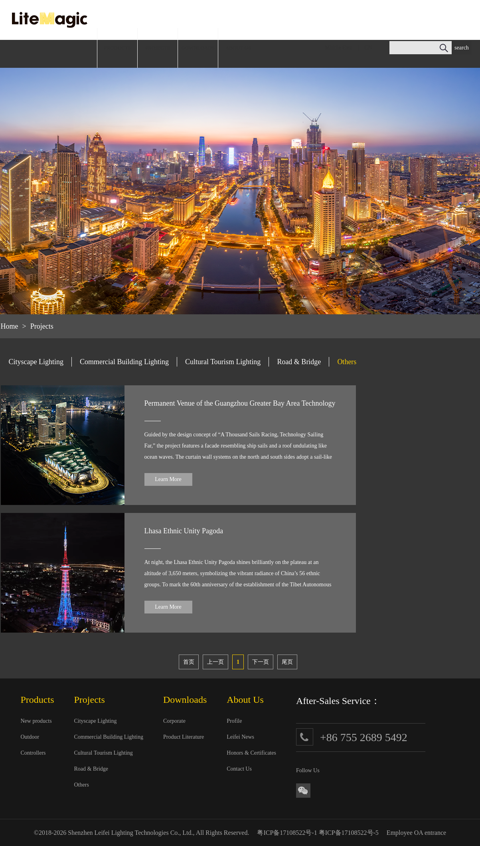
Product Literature (183, 737)
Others (346, 362)
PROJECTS (157, 48)
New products (36, 721)
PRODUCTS (117, 48)
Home (9, 326)
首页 (188, 662)
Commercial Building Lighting (124, 362)
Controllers (33, 753)
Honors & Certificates (251, 753)
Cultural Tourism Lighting (223, 362)
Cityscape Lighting (36, 362)
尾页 (287, 662)
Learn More (168, 479)
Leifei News (240, 737)
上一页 (215, 662)
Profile (234, 721)
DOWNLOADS (198, 48)
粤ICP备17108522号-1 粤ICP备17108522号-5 (317, 832)
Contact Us (239, 769)
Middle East (338, 48)
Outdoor (30, 737)
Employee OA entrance (416, 832)
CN (368, 48)
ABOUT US (238, 48)
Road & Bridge (299, 362)
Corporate (174, 721)
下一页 (260, 662)
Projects (41, 326)
